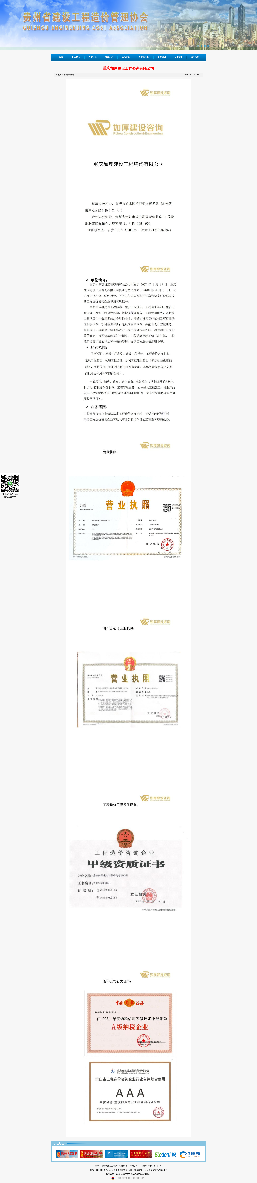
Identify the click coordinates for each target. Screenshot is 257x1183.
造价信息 (195, 57)
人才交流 (178, 57)
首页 (61, 57)
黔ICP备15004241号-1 (141, 1174)
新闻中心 (109, 57)
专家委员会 (144, 57)
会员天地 (126, 57)
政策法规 (93, 57)
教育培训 (162, 57)
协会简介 (76, 57)
